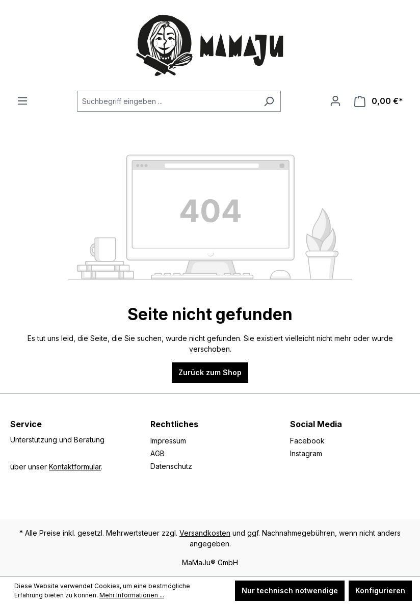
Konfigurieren (380, 590)
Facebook (307, 440)
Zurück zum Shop (210, 372)
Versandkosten (204, 533)
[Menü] (22, 101)
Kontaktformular (75, 466)
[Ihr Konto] (335, 101)
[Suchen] (269, 101)
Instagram (306, 453)
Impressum (168, 440)
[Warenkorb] (379, 101)
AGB (157, 453)
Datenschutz (171, 466)
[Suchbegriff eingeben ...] (167, 101)
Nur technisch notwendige (290, 590)
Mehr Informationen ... (131, 595)
